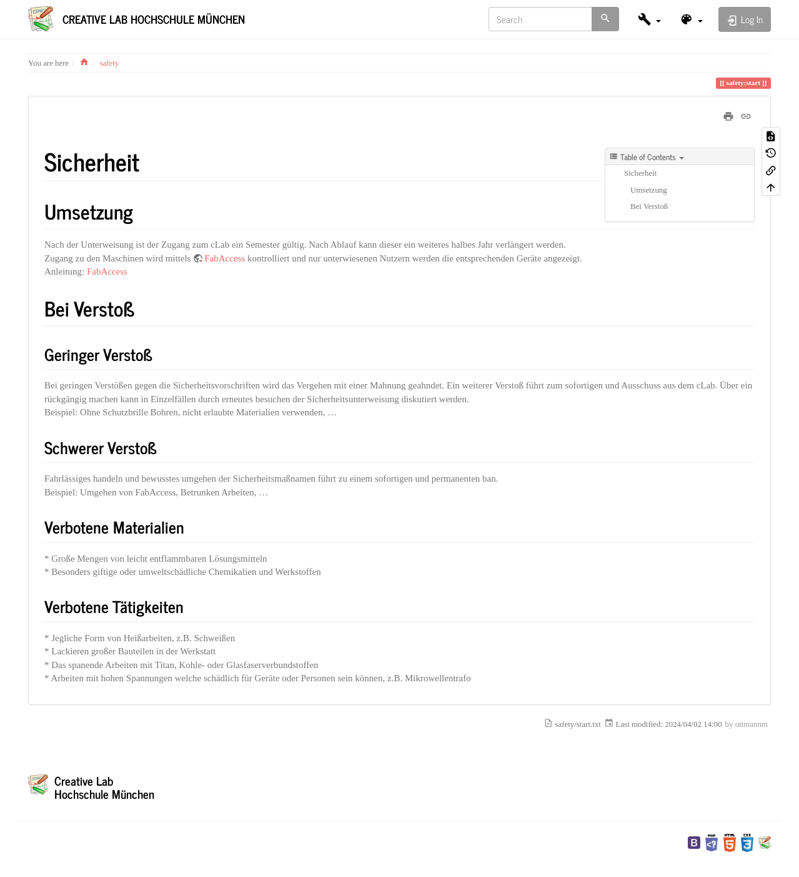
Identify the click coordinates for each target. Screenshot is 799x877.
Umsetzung (648, 190)
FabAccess (224, 258)
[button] (649, 19)
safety (109, 63)
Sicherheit (640, 173)
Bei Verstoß (649, 206)
